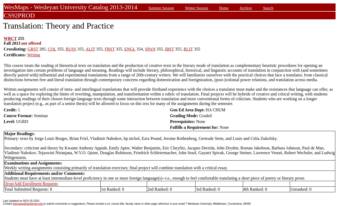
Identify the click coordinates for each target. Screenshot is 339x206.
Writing (33, 55)
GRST (33, 49)
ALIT (90, 49)
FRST (110, 49)
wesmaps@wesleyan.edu (28, 203)
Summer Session (161, 8)
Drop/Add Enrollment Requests (31, 183)
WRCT (10, 38)
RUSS (71, 49)
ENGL (129, 49)
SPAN (150, 49)
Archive (246, 8)
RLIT (188, 49)
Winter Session (196, 8)
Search (268, 8)
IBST (169, 49)
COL (52, 49)
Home (224, 8)
